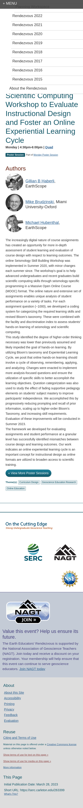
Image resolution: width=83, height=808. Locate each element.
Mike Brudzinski (39, 202)
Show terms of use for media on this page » (27, 761)
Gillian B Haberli (39, 181)
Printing (9, 704)
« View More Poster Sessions (28, 473)
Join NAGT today (32, 669)
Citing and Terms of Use (19, 737)
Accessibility (12, 698)
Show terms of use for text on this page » (25, 754)
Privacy (9, 709)
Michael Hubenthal (42, 222)
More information (12, 767)
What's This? (11, 794)
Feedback (10, 715)
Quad (49, 147)
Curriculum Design (29, 482)
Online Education (16, 488)
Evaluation (11, 720)
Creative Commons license (62, 744)
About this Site (14, 692)
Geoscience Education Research (59, 482)
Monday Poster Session (45, 154)
